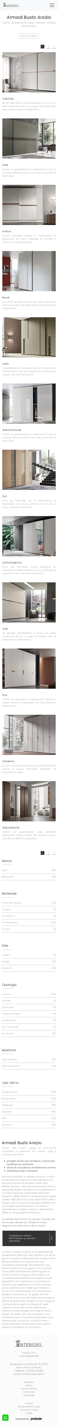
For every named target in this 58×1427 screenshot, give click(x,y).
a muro (28, 994)
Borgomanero (28, 1092)
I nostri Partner (29, 1388)
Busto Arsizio (28, 1098)
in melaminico (28, 922)
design (28, 961)
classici (28, 955)
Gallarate (28, 1105)
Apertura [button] (9, 1050)
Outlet (29, 1413)
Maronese (28, 877)
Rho (28, 1118)
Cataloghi (29, 1395)
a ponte (28, 1000)
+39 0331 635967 (35, 1370)
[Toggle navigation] (52, 5)
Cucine (29, 1403)
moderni (28, 968)
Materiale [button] (9, 893)
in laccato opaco (28, 903)
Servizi (29, 1385)
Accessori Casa (29, 1409)
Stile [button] (5, 945)
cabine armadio (28, 1013)
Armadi (40, 22)
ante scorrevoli (28, 1066)
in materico (28, 916)
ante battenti (28, 1059)
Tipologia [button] (9, 985)
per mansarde (28, 1027)
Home (6, 22)
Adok (28, 870)
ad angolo (28, 1007)
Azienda (29, 1382)
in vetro (28, 929)
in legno (28, 909)
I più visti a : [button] (10, 1082)
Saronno (28, 1124)
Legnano (28, 1111)
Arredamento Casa (23, 22)
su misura (28, 1033)
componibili (28, 1020)
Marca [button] (7, 861)
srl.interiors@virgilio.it (32, 1374)
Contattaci (29, 1391)
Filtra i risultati (28, 35)
